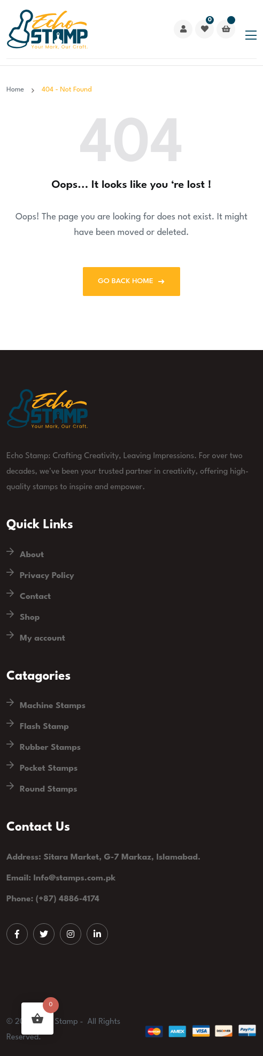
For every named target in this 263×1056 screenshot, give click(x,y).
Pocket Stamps (49, 768)
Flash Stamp (44, 727)
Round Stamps (49, 789)
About (32, 555)
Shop (30, 617)
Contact (35, 596)
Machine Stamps (53, 706)
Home (17, 89)
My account (42, 638)
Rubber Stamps (50, 747)
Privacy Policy (47, 576)
